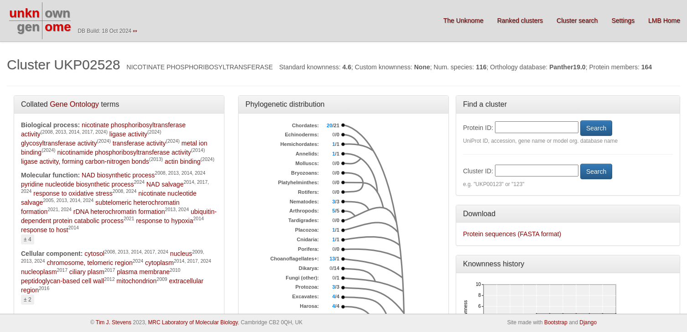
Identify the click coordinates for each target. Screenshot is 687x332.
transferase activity (139, 143)
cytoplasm (159, 262)
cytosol (94, 253)
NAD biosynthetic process (118, 175)
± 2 (27, 299)
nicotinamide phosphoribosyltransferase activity (124, 152)
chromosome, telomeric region (89, 262)
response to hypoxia (164, 220)
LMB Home (664, 20)
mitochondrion (136, 281)
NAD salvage (165, 184)
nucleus (181, 253)
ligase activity (128, 134)
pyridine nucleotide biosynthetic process (77, 184)
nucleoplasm (39, 271)
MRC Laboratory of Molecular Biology (193, 322)
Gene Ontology (74, 104)
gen (28, 27)
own (57, 13)
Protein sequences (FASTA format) (512, 234)
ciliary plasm (86, 271)
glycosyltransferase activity (59, 143)
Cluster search (577, 20)
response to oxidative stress (73, 193)
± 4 (27, 239)
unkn (24, 13)
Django (588, 322)
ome (58, 27)
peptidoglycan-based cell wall (62, 281)
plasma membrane (143, 271)
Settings (623, 20)
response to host (44, 229)
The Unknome (463, 20)
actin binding (183, 161)
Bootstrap (555, 322)
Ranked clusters (520, 20)
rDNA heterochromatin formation (119, 211)
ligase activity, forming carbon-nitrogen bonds (85, 161)
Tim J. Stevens (113, 322)
